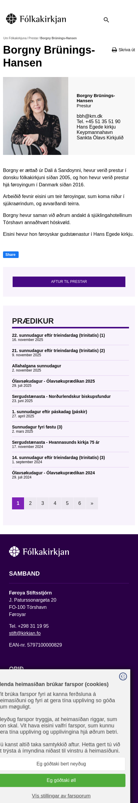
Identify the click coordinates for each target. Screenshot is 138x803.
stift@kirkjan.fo (25, 633)
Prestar (33, 38)
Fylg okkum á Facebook (34, 744)
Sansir (65, 781)
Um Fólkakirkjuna (14, 38)
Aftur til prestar (69, 282)
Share (10, 255)
